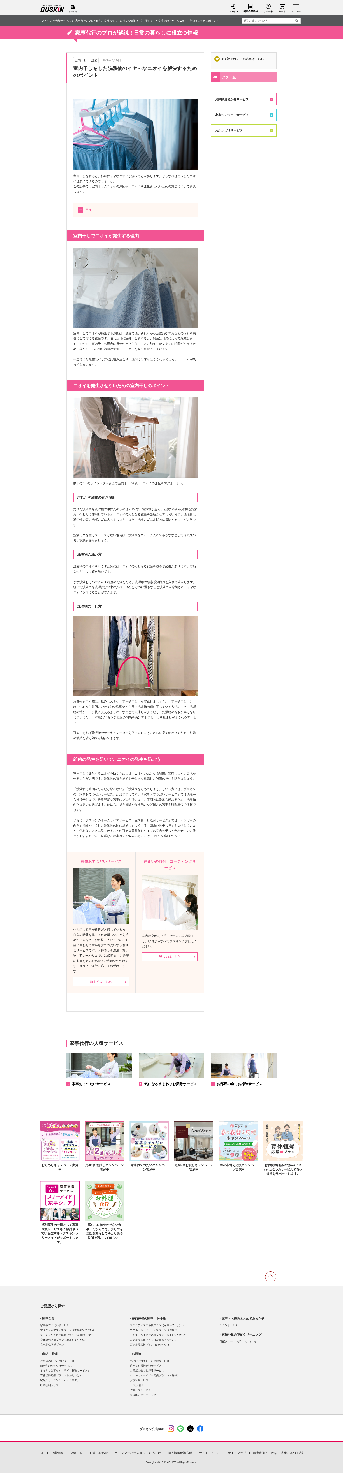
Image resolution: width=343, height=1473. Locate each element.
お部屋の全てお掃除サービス (147, 1370)
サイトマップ (237, 1453)
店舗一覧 (76, 1453)
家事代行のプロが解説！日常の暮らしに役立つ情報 (105, 20)
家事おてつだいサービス (232, 115)
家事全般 (48, 1318)
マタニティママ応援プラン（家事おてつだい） (67, 1330)
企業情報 (57, 1453)
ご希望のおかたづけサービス (57, 1360)
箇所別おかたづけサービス (56, 1365)
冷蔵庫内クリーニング (143, 1394)
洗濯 (94, 60)
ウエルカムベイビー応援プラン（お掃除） (155, 1330)
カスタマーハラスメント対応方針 (138, 1453)
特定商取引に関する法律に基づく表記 (279, 1453)
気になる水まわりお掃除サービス (149, 1360)
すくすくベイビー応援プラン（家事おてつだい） (69, 1334)
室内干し (81, 60)
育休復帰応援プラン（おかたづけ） (61, 1375)
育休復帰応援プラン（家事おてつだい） (64, 1339)
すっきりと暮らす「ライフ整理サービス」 (65, 1370)
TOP (43, 20)
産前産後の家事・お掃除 (149, 1318)
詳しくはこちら (101, 981)
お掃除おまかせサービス (232, 99)
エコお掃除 (136, 1385)
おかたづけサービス (229, 130)
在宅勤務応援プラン (52, 1344)
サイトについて (210, 1453)
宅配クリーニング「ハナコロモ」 (60, 1380)
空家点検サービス (140, 1390)
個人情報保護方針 (180, 1453)
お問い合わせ (98, 1453)
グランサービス (139, 1380)
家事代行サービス (60, 20)
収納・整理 (50, 1354)
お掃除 (136, 1354)
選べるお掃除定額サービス (145, 1365)
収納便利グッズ (49, 1385)
